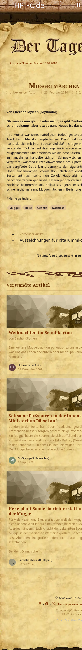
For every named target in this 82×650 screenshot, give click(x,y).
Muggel (14, 208)
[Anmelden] (61, 3)
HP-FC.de (29, 5)
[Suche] (78, 4)
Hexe (28, 208)
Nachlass (58, 208)
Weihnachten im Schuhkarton (40, 332)
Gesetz (42, 208)
